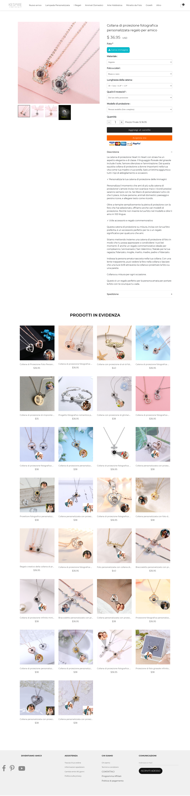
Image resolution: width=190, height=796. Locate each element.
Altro (158, 5)
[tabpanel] (59, 63)
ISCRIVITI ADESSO (150, 771)
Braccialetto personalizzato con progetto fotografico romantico (153, 567)
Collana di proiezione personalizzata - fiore (75, 669)
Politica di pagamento (113, 781)
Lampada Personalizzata (57, 5)
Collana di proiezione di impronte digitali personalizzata (37, 415)
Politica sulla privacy (73, 776)
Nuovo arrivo (35, 5)
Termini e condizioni (110, 768)
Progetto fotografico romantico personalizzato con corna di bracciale (75, 415)
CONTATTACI (108, 772)
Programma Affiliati (111, 776)
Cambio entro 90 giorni (75, 772)
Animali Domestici (94, 5)
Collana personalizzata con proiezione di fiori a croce (75, 516)
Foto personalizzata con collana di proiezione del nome (114, 567)
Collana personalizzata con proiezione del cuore (153, 466)
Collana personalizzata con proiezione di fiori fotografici (75, 719)
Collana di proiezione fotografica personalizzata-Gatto (153, 415)
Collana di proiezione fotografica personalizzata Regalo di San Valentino (75, 567)
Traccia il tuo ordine (73, 763)
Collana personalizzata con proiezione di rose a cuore (37, 719)
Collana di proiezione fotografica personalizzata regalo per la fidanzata (75, 364)
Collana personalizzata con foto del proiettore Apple (153, 516)
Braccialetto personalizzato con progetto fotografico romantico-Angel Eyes (75, 618)
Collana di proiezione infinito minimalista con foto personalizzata (37, 618)
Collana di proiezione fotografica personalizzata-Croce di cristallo (114, 669)
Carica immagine (118, 50)
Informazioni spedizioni (75, 768)
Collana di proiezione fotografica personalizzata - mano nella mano (37, 466)
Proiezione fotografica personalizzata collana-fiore (153, 618)
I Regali (77, 5)
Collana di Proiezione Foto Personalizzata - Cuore (37, 364)
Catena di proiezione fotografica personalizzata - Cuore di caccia (153, 364)
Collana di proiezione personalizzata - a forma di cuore (75, 466)
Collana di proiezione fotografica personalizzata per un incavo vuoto (114, 516)
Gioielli (149, 5)
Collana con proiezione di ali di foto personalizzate (114, 364)
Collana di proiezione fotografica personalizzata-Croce (114, 466)
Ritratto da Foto (134, 5)
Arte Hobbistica (114, 5)
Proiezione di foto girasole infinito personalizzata (153, 669)
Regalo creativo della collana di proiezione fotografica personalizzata (37, 567)
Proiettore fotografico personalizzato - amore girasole (37, 516)
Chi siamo (106, 763)
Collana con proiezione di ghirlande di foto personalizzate (114, 415)
